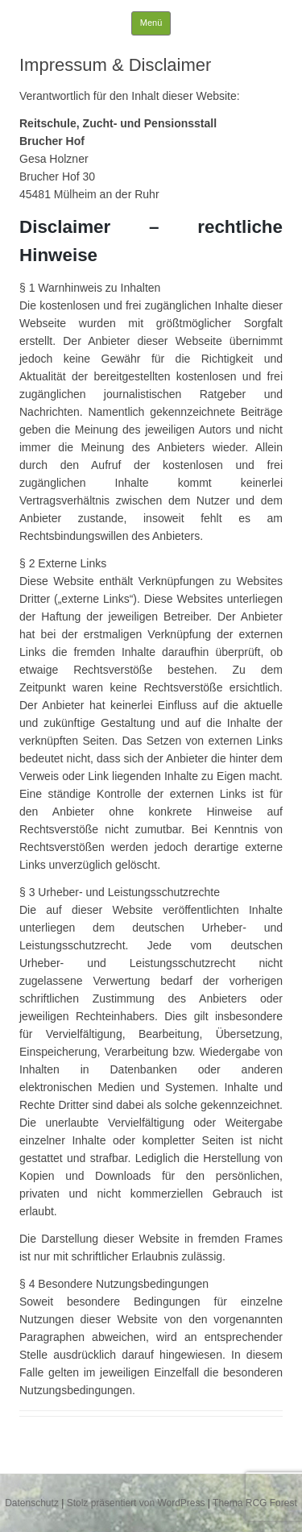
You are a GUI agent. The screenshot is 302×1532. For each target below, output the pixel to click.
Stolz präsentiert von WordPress (136, 1503)
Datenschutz (32, 1503)
